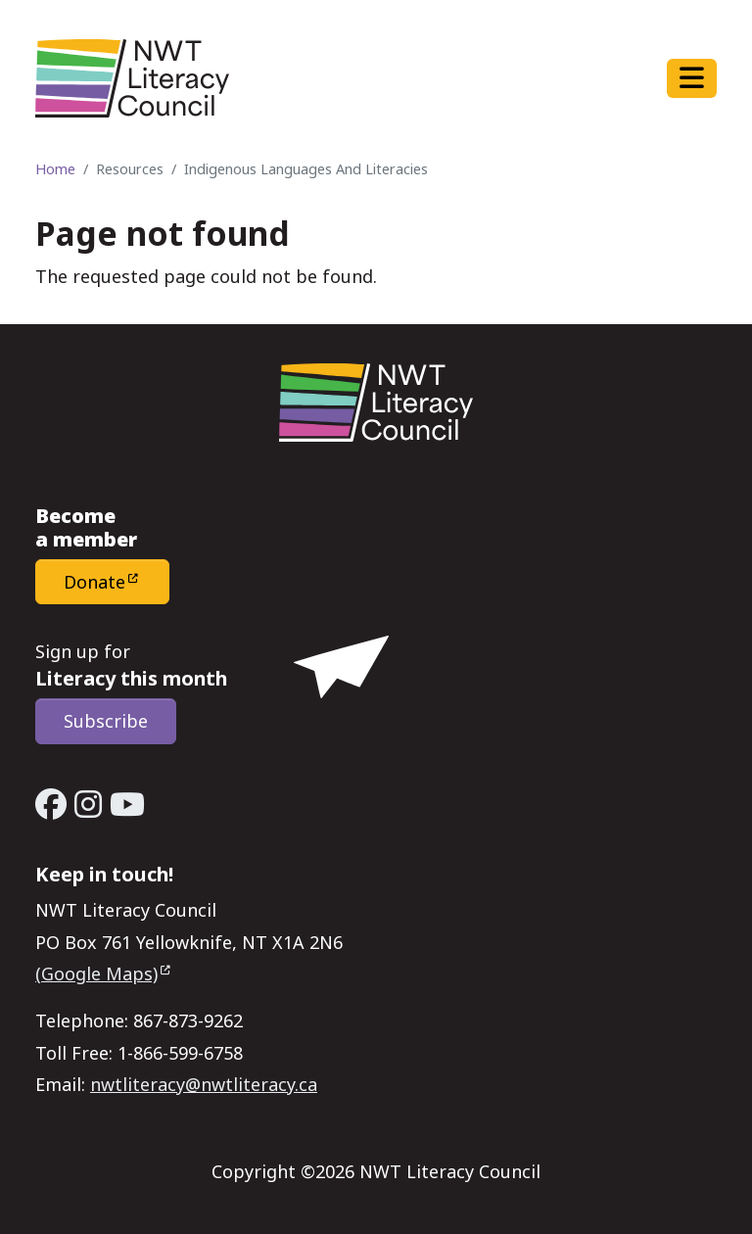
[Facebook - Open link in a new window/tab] (51, 804)
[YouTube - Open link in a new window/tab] (127, 804)
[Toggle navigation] (692, 78)
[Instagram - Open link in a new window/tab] (88, 804)
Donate (94, 581)
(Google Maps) (96, 973)
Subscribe (106, 721)
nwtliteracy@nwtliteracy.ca (203, 1084)
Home (55, 169)
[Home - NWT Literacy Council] (132, 78)
